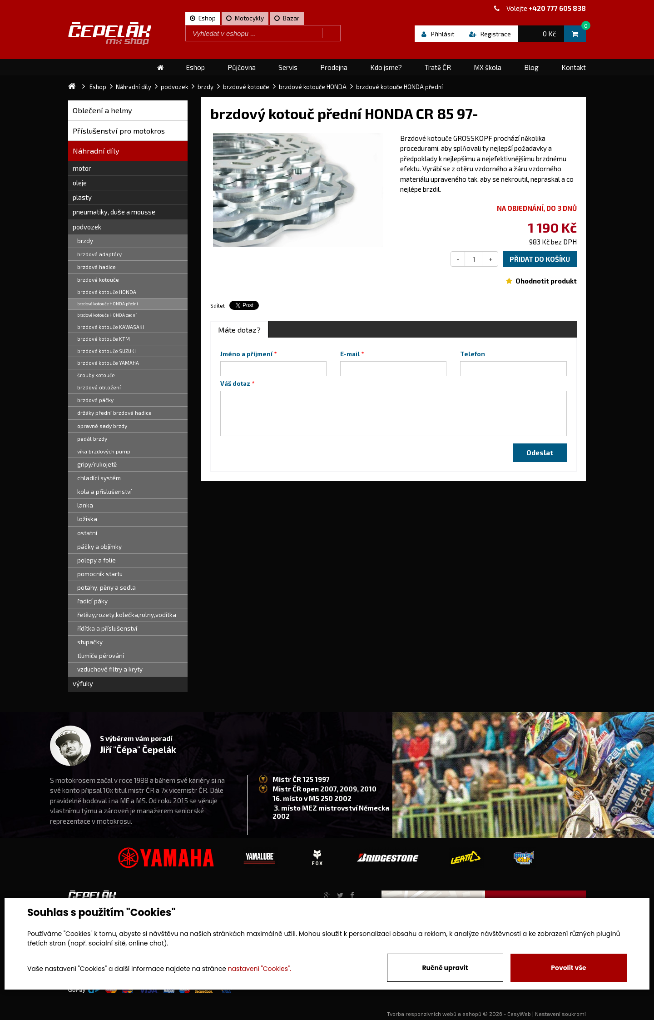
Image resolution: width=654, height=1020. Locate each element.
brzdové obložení (99, 387)
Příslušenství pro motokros (119, 130)
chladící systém (99, 478)
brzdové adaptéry (99, 254)
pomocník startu (100, 573)
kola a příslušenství (104, 491)
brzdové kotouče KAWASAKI (110, 327)
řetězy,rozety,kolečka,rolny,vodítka (126, 614)
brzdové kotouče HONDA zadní (107, 315)
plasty (82, 197)
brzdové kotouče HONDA (106, 292)
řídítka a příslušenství (107, 628)
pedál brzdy (92, 438)
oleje (80, 183)
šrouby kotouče (96, 375)
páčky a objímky (99, 546)
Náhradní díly (96, 150)
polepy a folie (96, 560)
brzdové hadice (96, 267)
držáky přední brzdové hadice (114, 412)
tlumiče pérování (100, 655)
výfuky (83, 683)
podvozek (87, 227)
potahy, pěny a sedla (106, 587)
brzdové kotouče (98, 279)
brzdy (85, 240)
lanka (85, 505)
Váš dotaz (235, 383)
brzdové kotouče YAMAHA (108, 363)
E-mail (350, 354)
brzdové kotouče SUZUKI (106, 351)
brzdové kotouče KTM (103, 339)
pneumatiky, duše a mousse (114, 212)
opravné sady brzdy (102, 426)
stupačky (90, 642)
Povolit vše (568, 967)
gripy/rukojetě (97, 464)
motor (82, 168)
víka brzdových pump (103, 451)
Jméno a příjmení (246, 354)
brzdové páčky (95, 400)
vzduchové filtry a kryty (110, 669)
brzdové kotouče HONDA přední (107, 303)
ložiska (87, 518)
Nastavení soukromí (560, 1013)
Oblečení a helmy (102, 110)
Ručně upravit (445, 967)
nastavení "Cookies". (259, 968)
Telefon (472, 354)
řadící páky (92, 601)
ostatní (87, 533)
